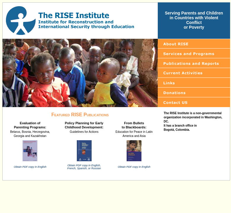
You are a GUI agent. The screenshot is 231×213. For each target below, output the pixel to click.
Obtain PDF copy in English (30, 166)
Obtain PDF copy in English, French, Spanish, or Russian (84, 167)
